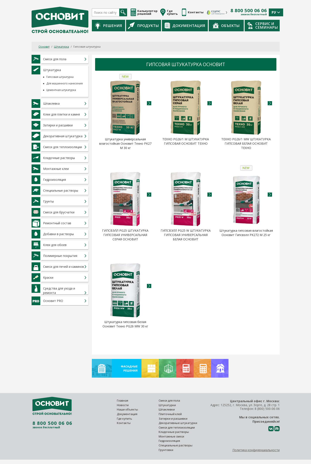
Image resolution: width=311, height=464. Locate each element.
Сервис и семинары (262, 25)
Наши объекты (127, 409)
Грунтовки (166, 450)
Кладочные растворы (174, 432)
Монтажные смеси (171, 436)
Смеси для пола (169, 400)
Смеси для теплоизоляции (177, 427)
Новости (123, 405)
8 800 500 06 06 (248, 10)
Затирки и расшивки (173, 418)
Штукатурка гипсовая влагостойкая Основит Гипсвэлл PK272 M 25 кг (246, 232)
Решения (108, 25)
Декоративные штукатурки (178, 423)
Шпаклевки (167, 409)
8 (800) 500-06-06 (267, 409)
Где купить (124, 418)
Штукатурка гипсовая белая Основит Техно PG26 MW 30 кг (125, 324)
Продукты (143, 25)
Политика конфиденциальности (256, 450)
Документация (185, 25)
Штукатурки (167, 405)
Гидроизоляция (170, 441)
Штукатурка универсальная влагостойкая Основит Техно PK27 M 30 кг (125, 143)
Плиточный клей (170, 414)
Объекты (226, 25)
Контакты (124, 423)
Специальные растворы (175, 445)
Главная (122, 400)
